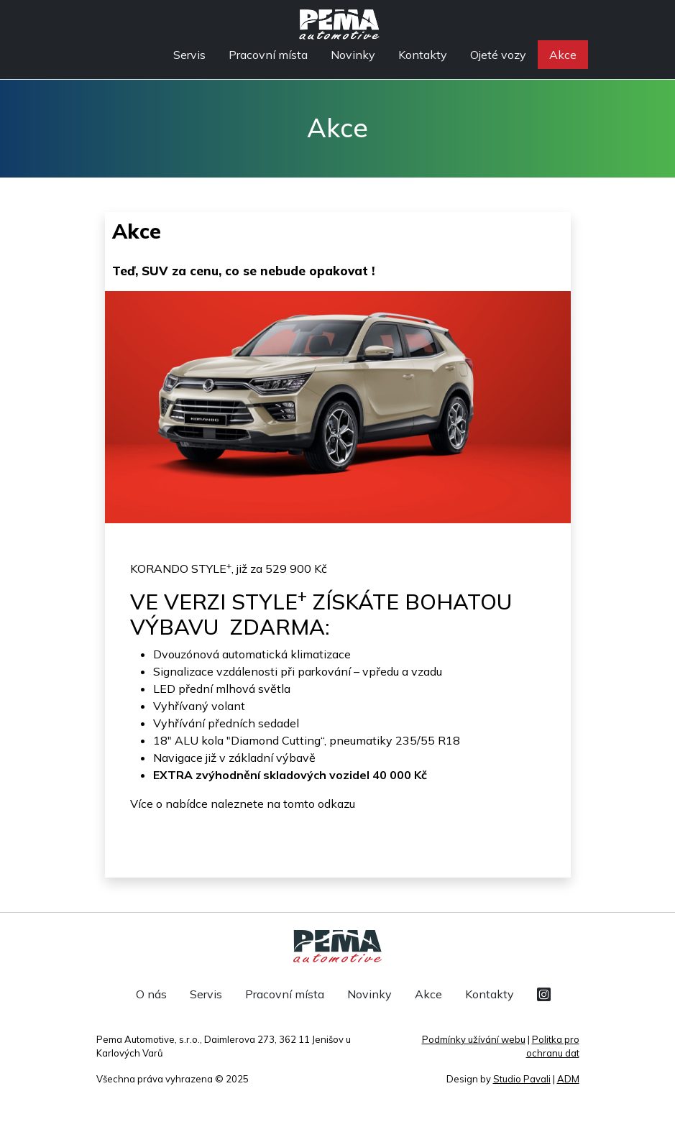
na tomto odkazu (311, 803)
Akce (563, 54)
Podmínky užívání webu (473, 1039)
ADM (568, 1079)
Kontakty (422, 54)
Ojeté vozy (498, 54)
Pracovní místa (268, 54)
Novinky (353, 54)
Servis (189, 54)
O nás (151, 994)
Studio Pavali (522, 1079)
